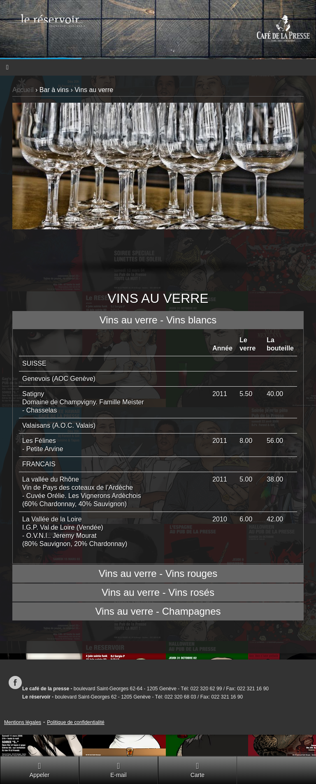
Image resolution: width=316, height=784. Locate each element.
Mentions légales (22, 722)
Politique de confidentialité (75, 722)
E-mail (118, 769)
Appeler (39, 769)
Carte (197, 769)
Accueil (23, 89)
